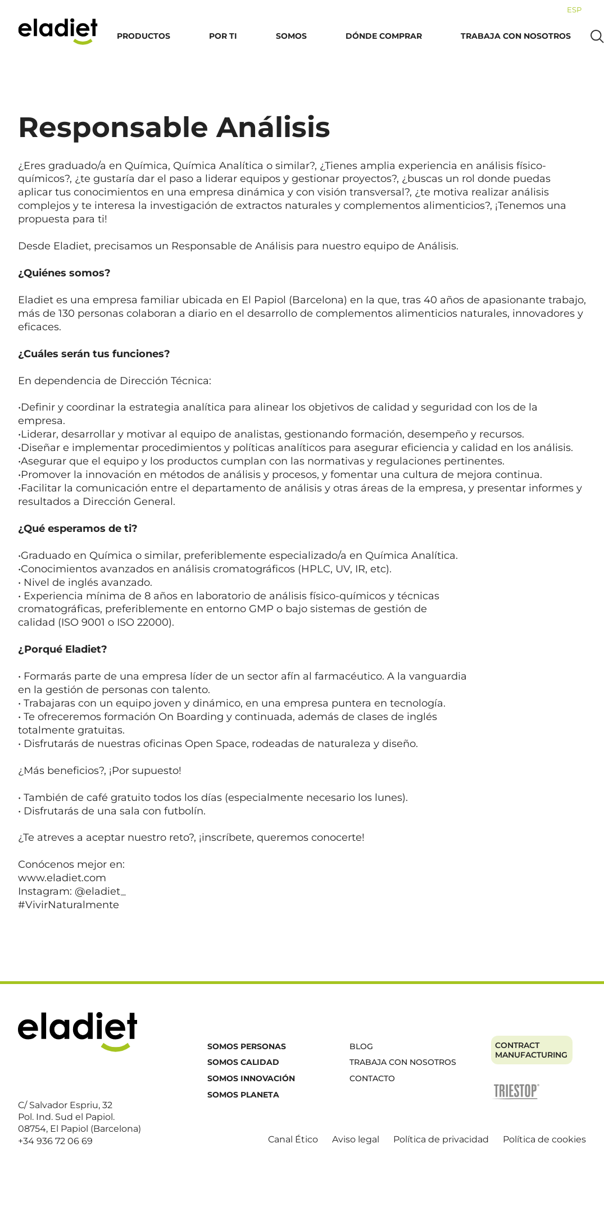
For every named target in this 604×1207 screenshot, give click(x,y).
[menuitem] (574, 9)
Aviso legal (355, 1139)
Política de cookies (544, 1139)
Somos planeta (243, 1095)
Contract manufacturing (531, 1050)
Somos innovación (251, 1078)
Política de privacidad (441, 1139)
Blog (361, 1046)
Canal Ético (293, 1139)
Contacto (372, 1078)
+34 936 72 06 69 (55, 1141)
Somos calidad (243, 1062)
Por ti (223, 36)
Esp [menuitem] (574, 9)
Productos (143, 36)
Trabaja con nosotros (516, 36)
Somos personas (246, 1046)
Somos (291, 36)
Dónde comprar (384, 36)
